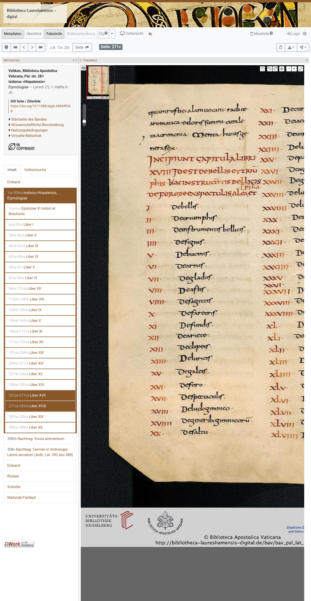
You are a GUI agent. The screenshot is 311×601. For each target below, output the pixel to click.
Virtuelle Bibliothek (26, 136)
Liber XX (25, 427)
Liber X (25, 320)
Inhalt (12, 170)
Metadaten (12, 34)
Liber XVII (27, 395)
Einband (13, 182)
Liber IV (23, 256)
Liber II (23, 235)
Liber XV (26, 374)
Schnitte (13, 487)
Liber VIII (26, 299)
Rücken (13, 476)
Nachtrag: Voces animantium (35, 439)
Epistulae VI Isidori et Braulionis (32, 211)
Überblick (34, 34)
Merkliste (261, 34)
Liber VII (25, 288)
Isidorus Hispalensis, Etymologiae (32, 195)
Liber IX (25, 310)
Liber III (23, 246)
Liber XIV (26, 363)
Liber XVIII (27, 406)
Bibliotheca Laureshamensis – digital (31, 13)
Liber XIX (26, 417)
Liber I (21, 224)
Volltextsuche (35, 170)
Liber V (22, 267)
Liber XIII (26, 352)
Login (293, 34)
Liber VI (23, 278)
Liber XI (25, 331)
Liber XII (26, 342)
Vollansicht (131, 33)
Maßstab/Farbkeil (21, 497)
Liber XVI (26, 384)
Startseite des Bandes (29, 119)
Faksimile (54, 34)
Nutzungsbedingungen (29, 130)
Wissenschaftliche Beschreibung (37, 125)
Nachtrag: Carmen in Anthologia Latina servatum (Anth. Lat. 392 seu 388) (40, 452)
